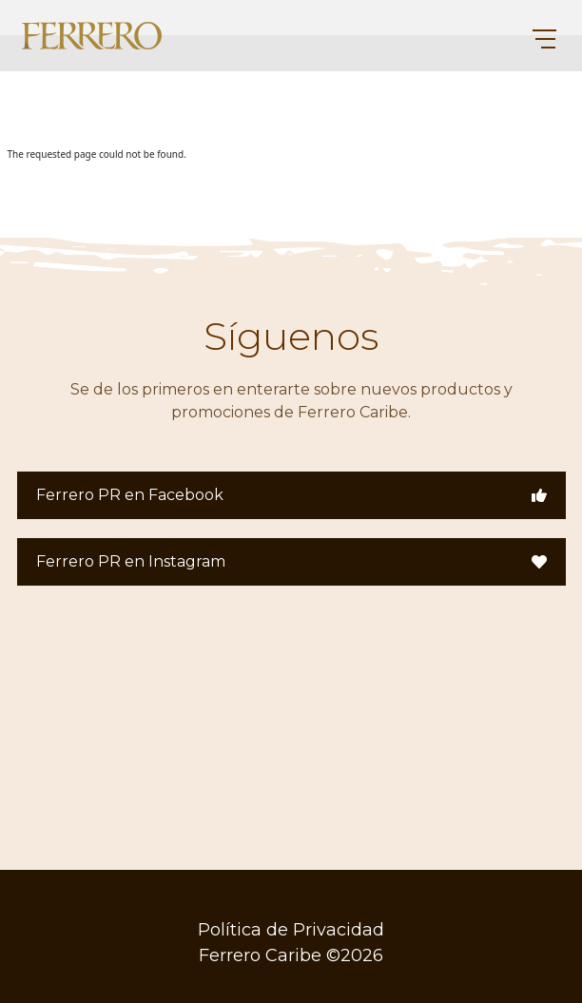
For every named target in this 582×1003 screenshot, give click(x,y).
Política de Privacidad (291, 929)
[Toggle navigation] (535, 36)
